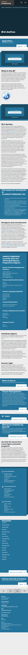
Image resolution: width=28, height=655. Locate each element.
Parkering (3, 627)
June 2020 (4, 557)
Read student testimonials (17, 436)
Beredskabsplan (5, 626)
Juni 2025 (4, 522)
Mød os (3, 622)
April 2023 (4, 534)
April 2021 (4, 550)
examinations (10, 230)
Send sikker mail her (5, 612)
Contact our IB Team (19, 419)
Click (2, 372)
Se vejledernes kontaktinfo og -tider (9, 606)
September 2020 (6, 554)
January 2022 (5, 543)
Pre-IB (22, 409)
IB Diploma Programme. (11, 131)
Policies (22, 584)
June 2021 (4, 547)
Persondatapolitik (5, 629)
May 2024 (4, 529)
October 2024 (5, 527)
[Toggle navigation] (25, 2)
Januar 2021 (4, 552)
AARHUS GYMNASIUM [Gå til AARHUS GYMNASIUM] (5, 7)
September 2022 (5, 538)
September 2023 (6, 531)
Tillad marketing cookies (15, 59)
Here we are (21, 386)
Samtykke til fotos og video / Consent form (11, 625)
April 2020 (4, 559)
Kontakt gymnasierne (6, 623)
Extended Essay (17, 246)
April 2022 (4, 541)
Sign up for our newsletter (17, 572)
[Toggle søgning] (21, 2)
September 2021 (5, 545)
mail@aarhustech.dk (6, 610)
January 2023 (5, 536)
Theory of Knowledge (7, 244)
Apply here (21, 46)
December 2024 (5, 525)
